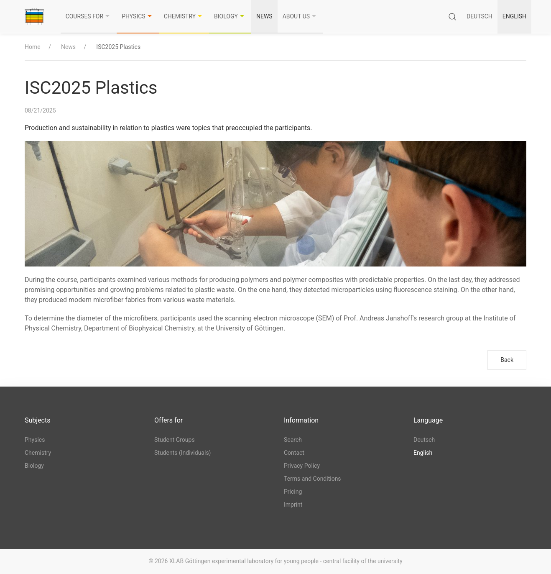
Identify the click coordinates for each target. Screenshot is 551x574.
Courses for (89, 16)
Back (506, 359)
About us (301, 16)
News (264, 16)
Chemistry (184, 16)
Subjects (37, 420)
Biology (230, 16)
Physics (137, 16)
